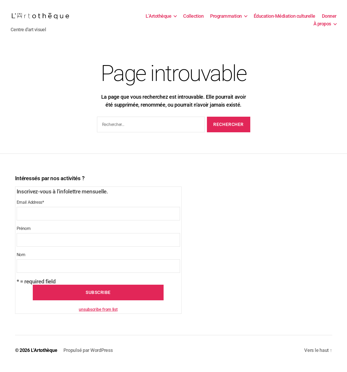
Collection (193, 19)
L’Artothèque (158, 19)
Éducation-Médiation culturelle (284, 19)
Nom (21, 261)
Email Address (30, 209)
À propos (322, 27)
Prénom (24, 235)
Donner (329, 19)
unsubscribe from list (98, 316)
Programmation (226, 19)
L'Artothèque (44, 357)
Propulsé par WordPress (88, 357)
